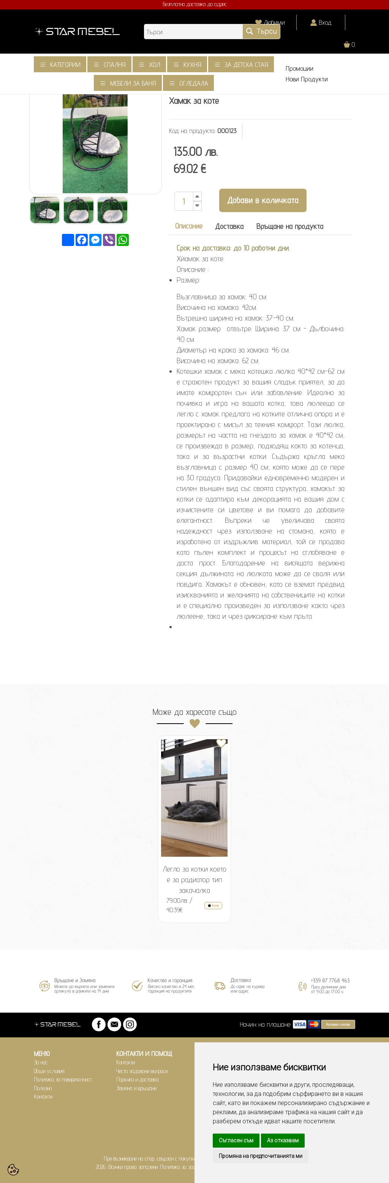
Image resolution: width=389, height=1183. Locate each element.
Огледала (193, 83)
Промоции (299, 68)
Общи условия (49, 1071)
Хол (154, 64)
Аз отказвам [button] (283, 1140)
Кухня (192, 64)
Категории (65, 64)
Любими (274, 22)
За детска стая (246, 64)
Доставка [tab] (229, 226)
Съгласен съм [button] (236, 1140)
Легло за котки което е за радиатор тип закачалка (194, 879)
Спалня (115, 64)
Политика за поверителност (63, 1079)
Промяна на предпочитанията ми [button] (260, 1156)
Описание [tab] (188, 225)
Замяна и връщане (136, 1088)
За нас (41, 1062)
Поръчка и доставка (137, 1079)
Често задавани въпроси (142, 1071)
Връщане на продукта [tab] (289, 226)
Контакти (43, 1096)
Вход (325, 22)
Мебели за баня (133, 83)
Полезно (43, 1088)
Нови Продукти (307, 79)
